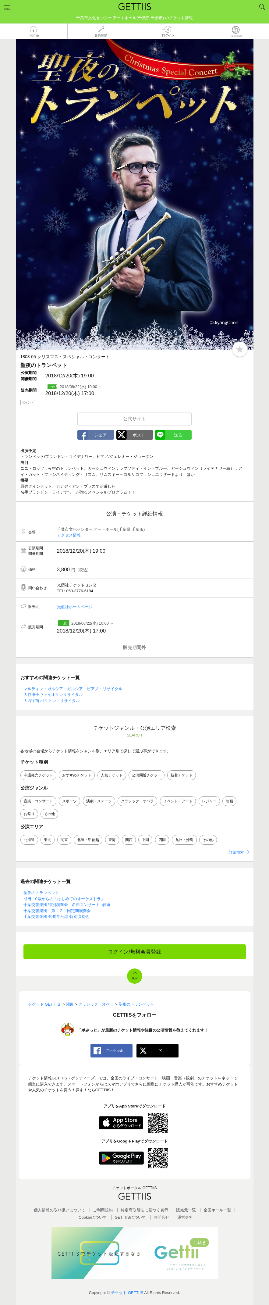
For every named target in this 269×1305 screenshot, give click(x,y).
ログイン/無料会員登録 (134, 952)
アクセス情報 (69, 535)
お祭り (29, 814)
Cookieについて (93, 1217)
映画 (229, 801)
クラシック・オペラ (137, 801)
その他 (49, 814)
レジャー (209, 801)
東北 (47, 840)
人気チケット (112, 775)
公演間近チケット (146, 775)
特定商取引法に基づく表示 (144, 1210)
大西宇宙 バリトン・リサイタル (51, 700)
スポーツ (69, 801)
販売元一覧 (186, 1210)
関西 (129, 840)
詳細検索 (236, 852)
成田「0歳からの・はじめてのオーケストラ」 (64, 899)
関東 (64, 840)
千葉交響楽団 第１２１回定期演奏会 (57, 910)
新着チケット (182, 775)
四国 (162, 840)
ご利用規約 (103, 1210)
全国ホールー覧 (217, 1210)
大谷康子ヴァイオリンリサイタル (53, 694)
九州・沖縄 (184, 840)
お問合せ (161, 1217)
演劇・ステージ (99, 801)
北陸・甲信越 (88, 840)
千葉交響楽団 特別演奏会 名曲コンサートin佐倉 (67, 904)
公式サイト (134, 418)
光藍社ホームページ (75, 606)
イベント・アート (178, 801)
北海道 (29, 840)
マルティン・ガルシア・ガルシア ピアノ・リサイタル (72, 688)
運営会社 (185, 1217)
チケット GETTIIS (127, 1292)
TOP (134, 978)
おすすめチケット (76, 775)
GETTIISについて (130, 1217)
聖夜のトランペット (41, 892)
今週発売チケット (38, 775)
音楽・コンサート (38, 801)
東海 (112, 840)
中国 (145, 840)
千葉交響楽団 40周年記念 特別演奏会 (56, 916)
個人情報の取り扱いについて (59, 1210)
